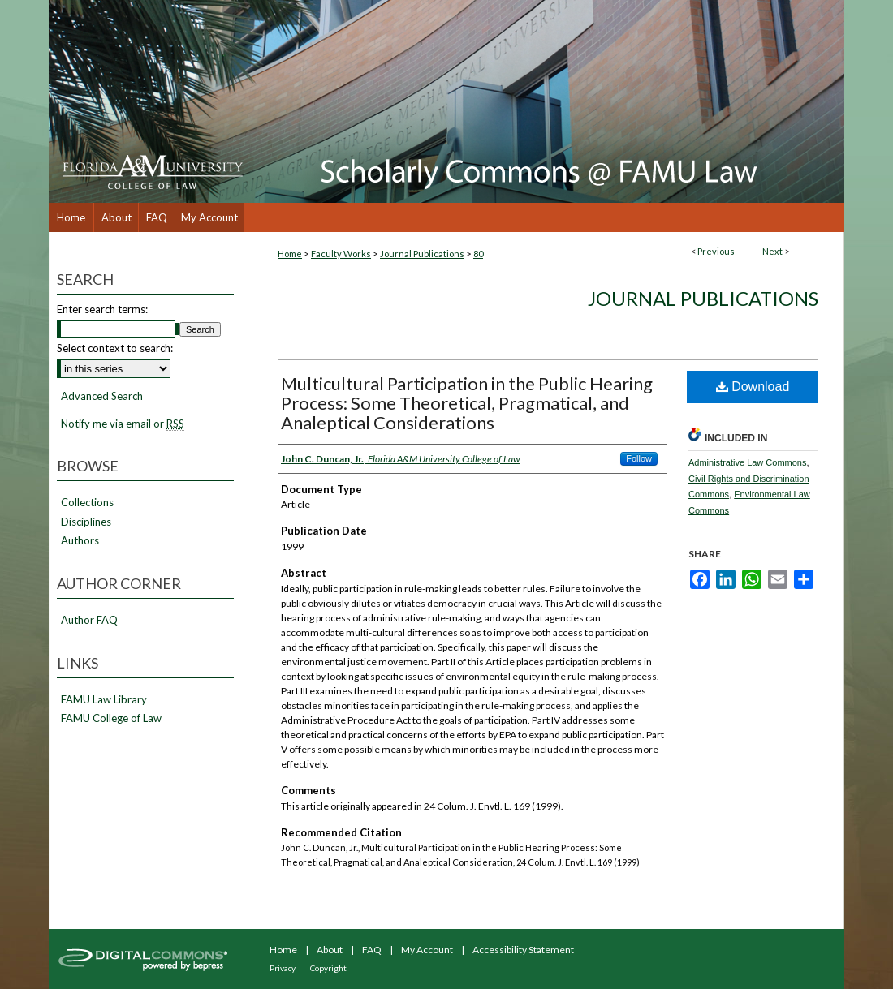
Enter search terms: (102, 309)
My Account (427, 950)
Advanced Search (102, 395)
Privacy (283, 968)
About (330, 950)
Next (772, 251)
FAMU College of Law (111, 718)
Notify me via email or (122, 424)
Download (753, 386)
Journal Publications (422, 253)
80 (478, 253)
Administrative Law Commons (747, 462)
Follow (639, 458)
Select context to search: (115, 348)
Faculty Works (341, 253)
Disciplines (86, 522)
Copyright (328, 968)
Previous (716, 251)
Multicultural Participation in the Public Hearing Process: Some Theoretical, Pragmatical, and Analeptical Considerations (467, 402)
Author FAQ (89, 620)
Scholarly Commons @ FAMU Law (544, 101)
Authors (80, 541)
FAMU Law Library (104, 700)
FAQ (372, 950)
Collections (87, 503)
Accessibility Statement (523, 950)
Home (290, 253)
